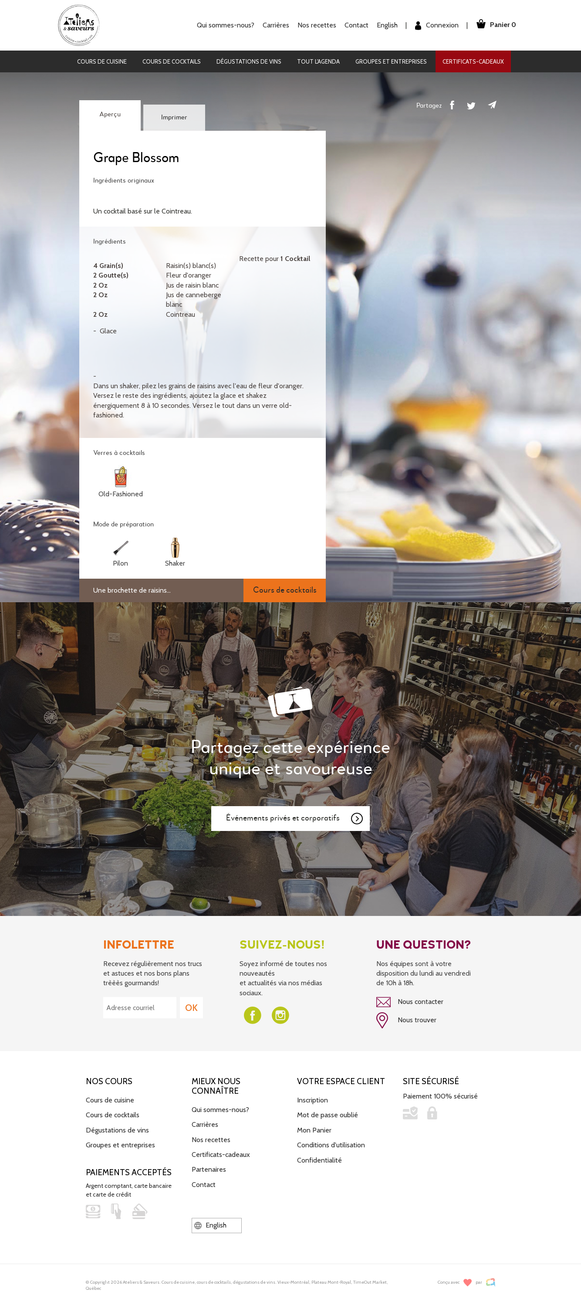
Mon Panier (314, 1129)
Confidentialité (319, 1159)
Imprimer (174, 117)
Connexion (434, 25)
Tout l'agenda (318, 61)
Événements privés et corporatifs (295, 818)
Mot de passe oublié (327, 1114)
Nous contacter (409, 1002)
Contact (354, 25)
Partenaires (209, 1169)
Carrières (273, 25)
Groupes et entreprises (391, 61)
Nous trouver (406, 1020)
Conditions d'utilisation (331, 1144)
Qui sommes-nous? (223, 25)
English (384, 25)
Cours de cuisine (102, 61)
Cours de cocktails (171, 61)
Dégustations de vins (248, 61)
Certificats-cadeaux (473, 61)
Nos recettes (314, 25)
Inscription (312, 1099)
